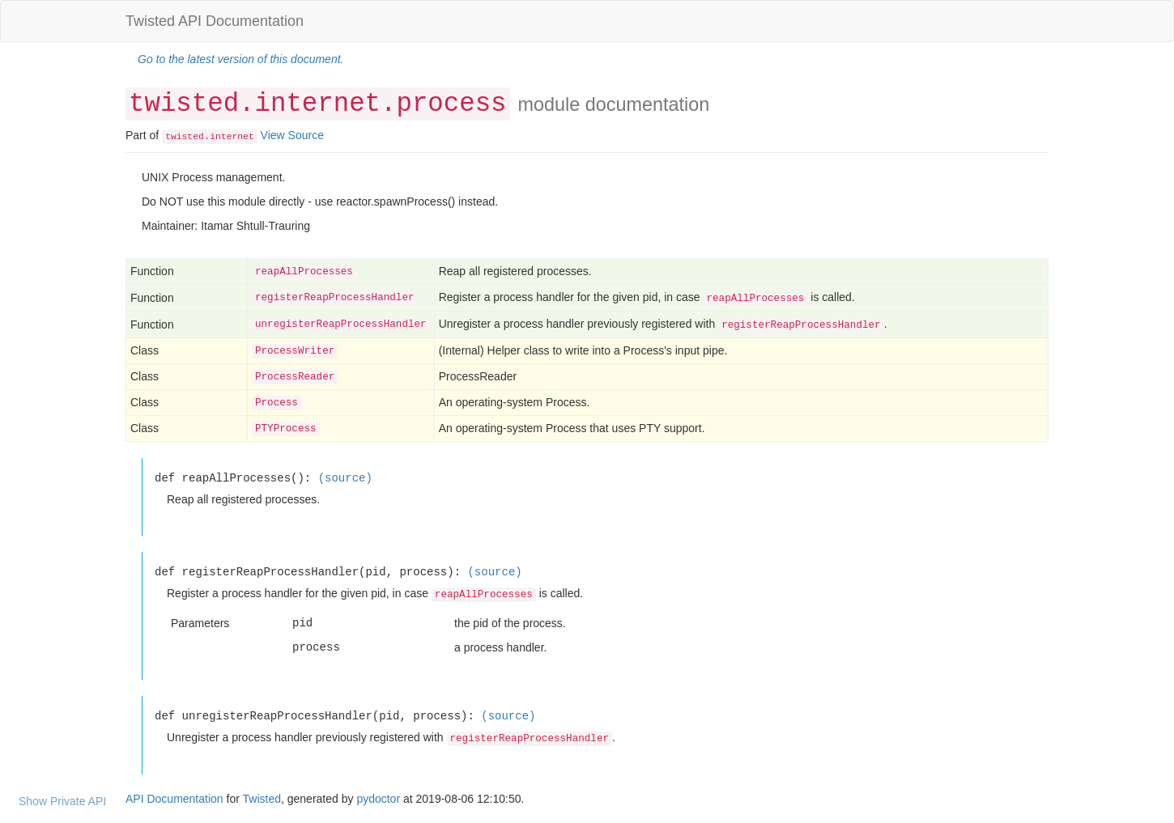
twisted (184, 137)
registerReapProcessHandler (335, 297)
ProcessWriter (294, 351)
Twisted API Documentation (214, 21)
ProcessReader (294, 377)
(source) (345, 478)
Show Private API (62, 801)
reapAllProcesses (304, 272)
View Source (292, 135)
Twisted (262, 798)
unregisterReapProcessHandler (341, 324)
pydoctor (378, 798)
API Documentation (174, 798)
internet (231, 137)
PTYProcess (286, 429)
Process (276, 403)
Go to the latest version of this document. (240, 59)
